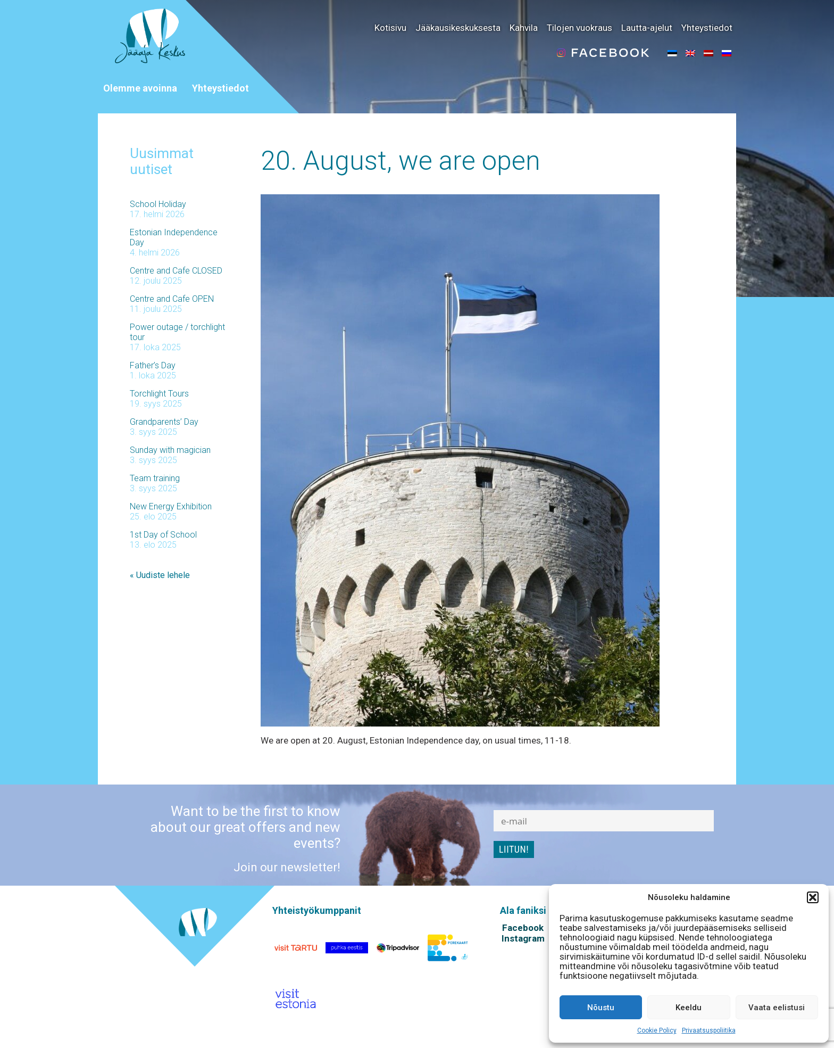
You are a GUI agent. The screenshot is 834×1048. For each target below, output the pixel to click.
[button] (812, 897)
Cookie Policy (657, 1030)
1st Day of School (163, 535)
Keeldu (688, 1007)
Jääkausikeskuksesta (458, 27)
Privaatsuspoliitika (709, 1030)
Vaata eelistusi (776, 1007)
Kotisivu (390, 27)
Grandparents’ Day (164, 422)
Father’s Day (153, 365)
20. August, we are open (400, 160)
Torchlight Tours (159, 394)
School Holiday (158, 204)
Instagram (523, 938)
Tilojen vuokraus (579, 27)
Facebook (523, 927)
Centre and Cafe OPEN (172, 299)
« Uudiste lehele (160, 575)
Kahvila (524, 27)
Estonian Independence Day (174, 237)
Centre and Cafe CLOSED (176, 271)
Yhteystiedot (706, 27)
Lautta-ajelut (646, 27)
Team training (155, 478)
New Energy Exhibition (171, 506)
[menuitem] (672, 52)
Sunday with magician (170, 450)
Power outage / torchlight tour (177, 332)
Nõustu (600, 1007)
